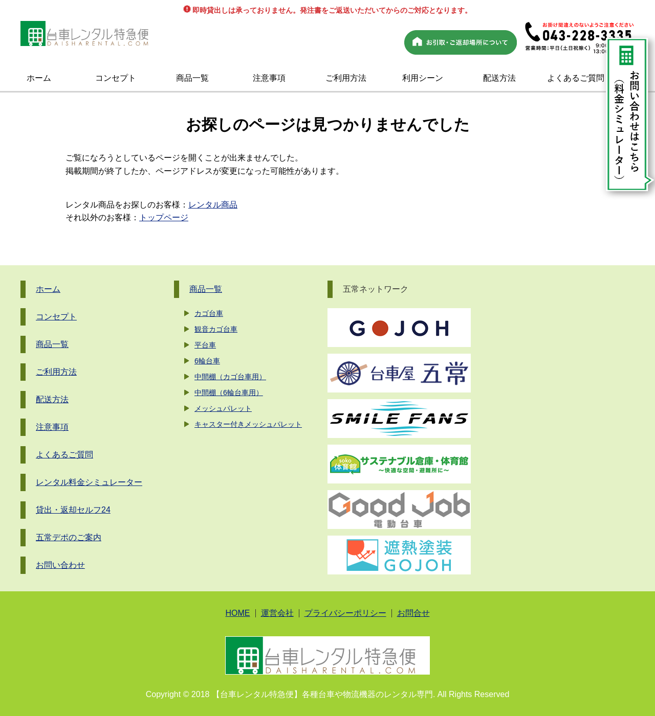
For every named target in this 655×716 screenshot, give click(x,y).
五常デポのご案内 (68, 537)
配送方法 (499, 78)
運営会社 (277, 613)
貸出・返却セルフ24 (73, 509)
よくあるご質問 (575, 78)
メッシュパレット (223, 408)
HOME (238, 613)
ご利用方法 (345, 78)
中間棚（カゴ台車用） (230, 377)
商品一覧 (192, 78)
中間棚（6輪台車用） (228, 392)
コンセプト (115, 78)
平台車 (205, 345)
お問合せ (413, 613)
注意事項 (269, 78)
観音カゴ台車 (215, 329)
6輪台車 (207, 361)
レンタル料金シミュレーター (89, 482)
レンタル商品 (212, 204)
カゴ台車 (208, 313)
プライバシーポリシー (345, 613)
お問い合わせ (60, 565)
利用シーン (422, 78)
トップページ (163, 217)
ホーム (39, 78)
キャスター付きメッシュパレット (248, 424)
